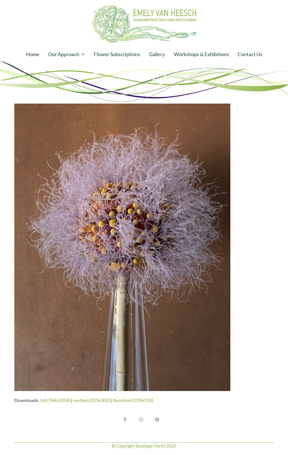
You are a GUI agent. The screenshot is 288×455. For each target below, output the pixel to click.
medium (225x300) (91, 400)
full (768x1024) (55, 400)
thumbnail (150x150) (133, 400)
